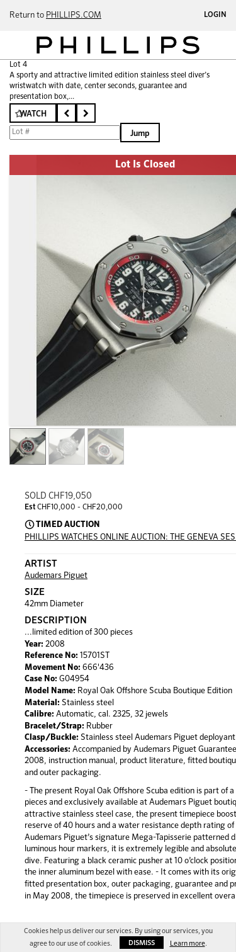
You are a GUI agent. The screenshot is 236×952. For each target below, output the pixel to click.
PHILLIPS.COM (73, 15)
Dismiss (141, 942)
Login (215, 15)
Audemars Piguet (56, 576)
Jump (140, 134)
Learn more (187, 943)
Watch (33, 114)
